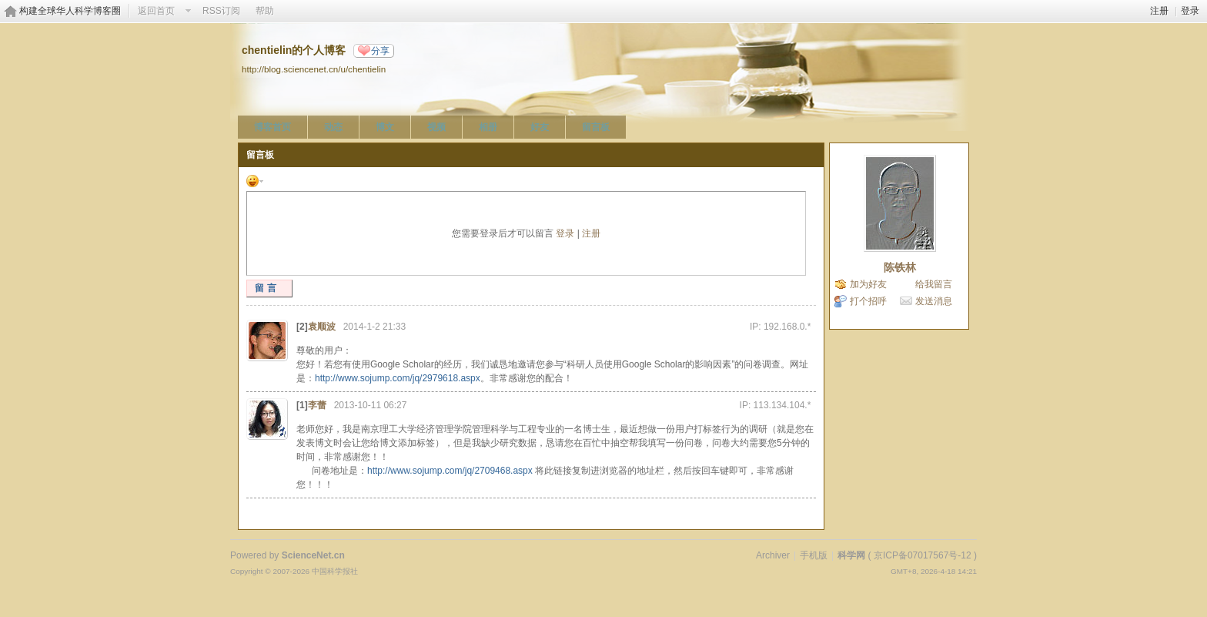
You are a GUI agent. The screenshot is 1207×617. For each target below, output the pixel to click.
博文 (385, 127)
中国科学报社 (335, 571)
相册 (488, 127)
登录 (1190, 10)
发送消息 (933, 301)
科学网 (851, 555)
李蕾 (317, 405)
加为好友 (868, 284)
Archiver (773, 555)
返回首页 (156, 10)
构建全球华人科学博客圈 (70, 10)
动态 (333, 127)
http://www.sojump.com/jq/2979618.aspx (397, 378)
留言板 (596, 127)
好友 (539, 127)
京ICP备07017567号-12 (922, 555)
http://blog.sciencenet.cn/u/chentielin (314, 69)
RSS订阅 (221, 10)
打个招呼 (868, 301)
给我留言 (933, 284)
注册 (1159, 10)
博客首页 (272, 127)
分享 (380, 50)
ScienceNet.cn (313, 555)
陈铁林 (900, 267)
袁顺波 (322, 326)
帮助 (265, 10)
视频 (436, 127)
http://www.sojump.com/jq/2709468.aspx (450, 470)
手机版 (814, 555)
